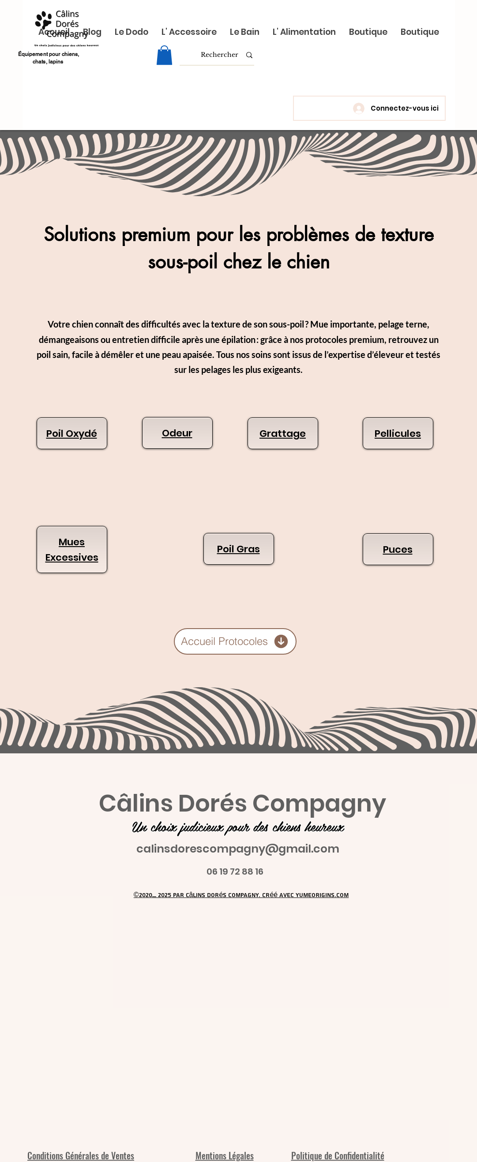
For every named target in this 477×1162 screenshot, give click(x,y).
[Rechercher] (219, 55)
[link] (164, 55)
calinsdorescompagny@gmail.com (237, 849)
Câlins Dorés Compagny (242, 803)
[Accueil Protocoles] (235, 641)
